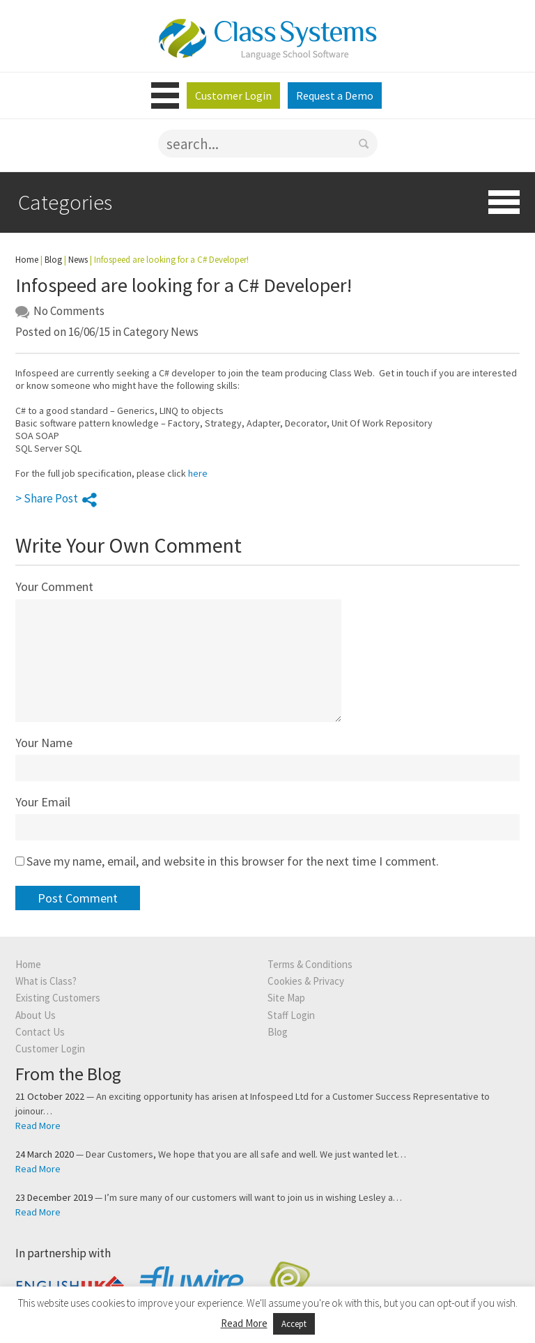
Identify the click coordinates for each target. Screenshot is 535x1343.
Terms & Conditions (310, 964)
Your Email (42, 802)
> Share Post (56, 498)
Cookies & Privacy (306, 981)
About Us (35, 1015)
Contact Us (40, 1031)
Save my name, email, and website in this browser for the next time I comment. (232, 861)
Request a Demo (334, 95)
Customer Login (233, 95)
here (198, 473)
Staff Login (291, 1015)
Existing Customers (57, 997)
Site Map (286, 997)
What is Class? (46, 981)
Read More (38, 1125)
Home (26, 260)
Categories (65, 201)
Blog (53, 260)
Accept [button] (294, 1324)
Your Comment (54, 586)
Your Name (43, 743)
